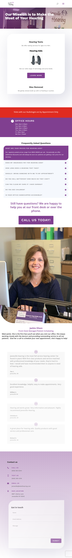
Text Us (15, 475)
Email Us (15, 483)
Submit (52, 542)
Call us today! (36, 220)
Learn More (36, 75)
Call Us (15, 467)
